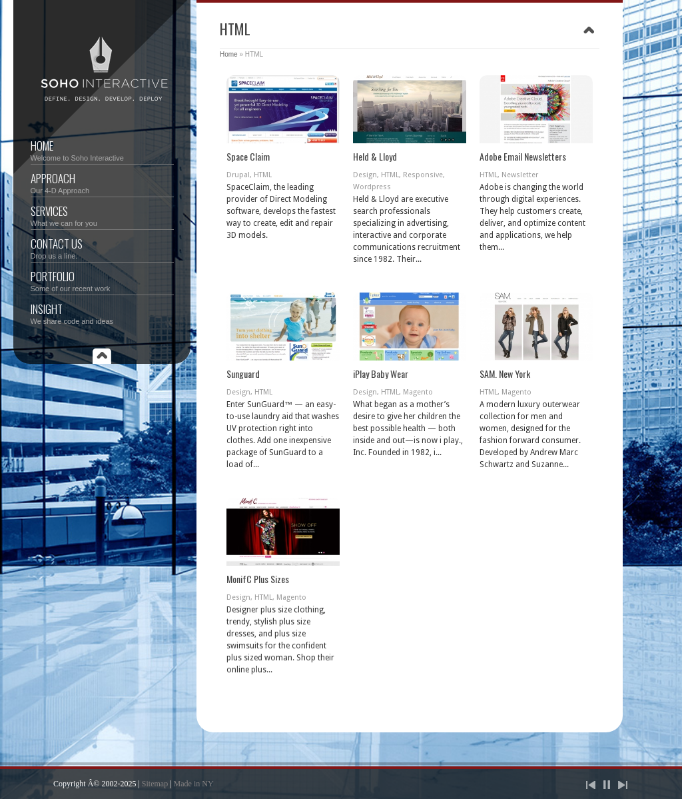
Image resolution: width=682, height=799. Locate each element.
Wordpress (372, 187)
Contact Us (102, 247)
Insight (102, 313)
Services (102, 215)
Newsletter (520, 175)
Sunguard (243, 374)
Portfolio (102, 280)
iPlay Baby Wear (380, 374)
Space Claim (248, 156)
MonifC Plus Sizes (257, 579)
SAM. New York (505, 374)
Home (102, 149)
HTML (263, 175)
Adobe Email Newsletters (523, 156)
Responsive (423, 175)
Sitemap (155, 783)
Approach (102, 182)
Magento (418, 392)
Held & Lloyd (375, 156)
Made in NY (194, 783)
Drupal (238, 175)
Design (365, 175)
